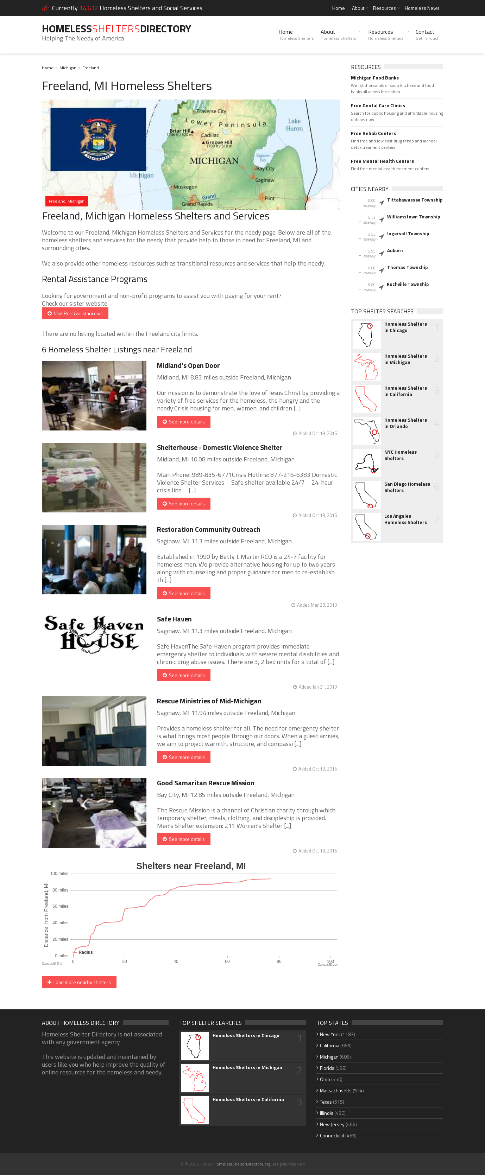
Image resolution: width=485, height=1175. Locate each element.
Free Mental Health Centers (382, 161)
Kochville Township (408, 284)
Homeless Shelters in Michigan (405, 359)
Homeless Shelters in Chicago (405, 327)
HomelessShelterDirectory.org (242, 1164)
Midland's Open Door (188, 365)
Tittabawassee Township (414, 200)
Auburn (395, 250)
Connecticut (332, 1135)
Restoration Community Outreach (208, 529)
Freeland (90, 67)
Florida (327, 1068)
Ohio (325, 1079)
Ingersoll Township (408, 233)
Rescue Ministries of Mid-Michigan (209, 700)
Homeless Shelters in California (405, 391)
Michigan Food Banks (375, 78)
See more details (184, 421)
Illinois (326, 1113)
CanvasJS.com (329, 964)
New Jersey (332, 1124)
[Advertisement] (397, 659)
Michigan (67, 67)
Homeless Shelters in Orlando (405, 423)
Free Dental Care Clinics (378, 105)
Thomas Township (407, 267)
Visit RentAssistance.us (75, 313)
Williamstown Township (413, 216)
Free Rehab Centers (373, 133)
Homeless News (422, 8)
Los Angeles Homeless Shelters (405, 519)
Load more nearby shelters (79, 982)
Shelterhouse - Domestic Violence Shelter (219, 447)
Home (338, 8)
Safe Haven (174, 618)
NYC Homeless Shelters (400, 455)
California (329, 1045)
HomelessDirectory (116, 28)
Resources (384, 8)
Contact (428, 34)
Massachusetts (336, 1090)
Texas (326, 1101)
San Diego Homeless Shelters (407, 487)
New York (330, 1034)
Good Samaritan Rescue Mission (205, 782)
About (358, 8)
